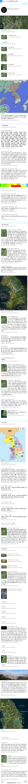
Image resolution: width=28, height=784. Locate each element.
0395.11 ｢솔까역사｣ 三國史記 (14, 229)
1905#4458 (3, 482)
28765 (14, 618)
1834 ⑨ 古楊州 (11, 73)
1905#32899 (9, 555)
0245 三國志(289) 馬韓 (7, 130)
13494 (14, 203)
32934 (21, 66)
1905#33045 (3, 652)
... (7, 7)
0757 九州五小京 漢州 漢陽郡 (8, 523)
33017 (14, 613)
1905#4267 (3, 354)
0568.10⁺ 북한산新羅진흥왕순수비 (16, 364)
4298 (17, 165)
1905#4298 (3, 165)
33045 (14, 652)
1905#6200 (3, 739)
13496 (14, 211)
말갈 (3, 729)
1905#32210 (3, 127)
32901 (14, 608)
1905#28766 (3, 603)
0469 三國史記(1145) (6, 266)
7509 (14, 511)
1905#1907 (3, 343)
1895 (17, 120)
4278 (14, 731)
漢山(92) (4, 616)
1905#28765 (3, 618)
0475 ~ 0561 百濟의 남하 (7, 311)
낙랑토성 (10, 655)
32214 (14, 550)
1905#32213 (3, 424)
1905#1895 (3, 120)
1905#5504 (3, 498)
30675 (14, 490)
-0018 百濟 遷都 (9, 1)
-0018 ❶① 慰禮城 (12, 35)
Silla (4, 1)
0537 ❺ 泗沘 (11, 64)
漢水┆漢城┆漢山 (6, 30)
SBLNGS (7, 31)
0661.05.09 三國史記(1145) (14, 380)
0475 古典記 (4, 335)
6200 (17, 739)
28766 (14, 603)
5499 (17, 312)
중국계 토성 (4, 742)
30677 (14, 43)
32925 (14, 190)
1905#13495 (3, 219)
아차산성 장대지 (5, 737)
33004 (14, 245)
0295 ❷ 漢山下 (5, 42)
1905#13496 (3, 211)
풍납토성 (10, 755)
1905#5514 (3, 766)
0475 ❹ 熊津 (11, 54)
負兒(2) (3, 650)
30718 (14, 623)
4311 (24, 415)
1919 (17, 585)
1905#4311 (9, 415)
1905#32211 (3, 226)
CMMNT (14, 120)
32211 (14, 226)
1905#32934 (9, 66)
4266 (17, 642)
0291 (3, 188)
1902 (17, 361)
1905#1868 (3, 407)
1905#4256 (3, 262)
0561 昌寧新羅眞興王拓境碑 (8, 358)
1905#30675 (3, 490)
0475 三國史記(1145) (13, 316)
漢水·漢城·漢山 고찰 (12, 626)
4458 (17, 482)
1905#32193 (3, 695)
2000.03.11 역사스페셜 (13, 554)
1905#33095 (9, 590)
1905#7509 (3, 511)
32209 (21, 74)
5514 (17, 766)
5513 (17, 666)
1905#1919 (3, 585)
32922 (21, 48)
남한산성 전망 (5, 681)
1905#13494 (3, 203)
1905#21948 (3, 519)
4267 (14, 354)
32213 (14, 424)
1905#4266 (3, 642)
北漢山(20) (4, 601)
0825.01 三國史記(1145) (13, 528)
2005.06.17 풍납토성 (13, 565)
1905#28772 (3, 272)
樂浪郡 (3, 113)
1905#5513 (3, 666)
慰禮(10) (4, 606)
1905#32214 (3, 550)
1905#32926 (9, 55)
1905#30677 (3, 43)
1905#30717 (3, 647)
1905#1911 (3, 332)
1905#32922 (9, 48)
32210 (14, 127)
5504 (14, 498)
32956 (21, 561)
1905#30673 (3, 524)
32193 (14, 695)
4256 (17, 262)
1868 (17, 407)
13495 (14, 219)
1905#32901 (3, 608)
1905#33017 (3, 613)
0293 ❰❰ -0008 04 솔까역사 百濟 (9, 206)
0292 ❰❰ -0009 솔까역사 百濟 (9, 193)
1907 (14, 343)
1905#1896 (3, 543)
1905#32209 (9, 74)
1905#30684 (3, 464)
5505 (14, 503)
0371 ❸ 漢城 (11, 47)
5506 (17, 752)
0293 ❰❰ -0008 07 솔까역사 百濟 (9, 214)
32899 (21, 555)
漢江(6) (3, 645)
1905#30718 (3, 623)
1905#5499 (3, 312)
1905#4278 (3, 731)
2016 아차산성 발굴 (12, 571)
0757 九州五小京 (5, 463)
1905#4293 (3, 779)
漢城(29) (4, 611)
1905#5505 (3, 503)
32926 (21, 55)
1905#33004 (3, 245)
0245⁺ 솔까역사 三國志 (7, 151)
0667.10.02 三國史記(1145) (8, 399)
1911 (17, 332)
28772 (14, 272)
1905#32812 (9, 567)
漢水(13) (4, 621)
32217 (14, 31)
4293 (17, 779)
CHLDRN (11, 31)
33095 (21, 590)
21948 (14, 519)
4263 (14, 179)
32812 (21, 567)
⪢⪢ (20, 589)
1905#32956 (9, 561)
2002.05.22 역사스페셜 (13, 559)
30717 (14, 647)
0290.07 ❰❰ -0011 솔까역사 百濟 (9, 168)
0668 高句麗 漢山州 (12, 410)
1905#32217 (3, 31)
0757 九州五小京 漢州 (7, 468)
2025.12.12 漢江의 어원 (13, 589)
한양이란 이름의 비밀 (6, 769)
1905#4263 (3, 179)
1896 (17, 543)
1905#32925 (3, 190)
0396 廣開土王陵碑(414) (13, 248)
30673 (14, 524)
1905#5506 (3, 752)
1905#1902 (3, 361)
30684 (14, 464)
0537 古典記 (4, 346)
